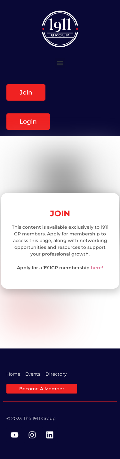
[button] (60, 63)
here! (97, 268)
